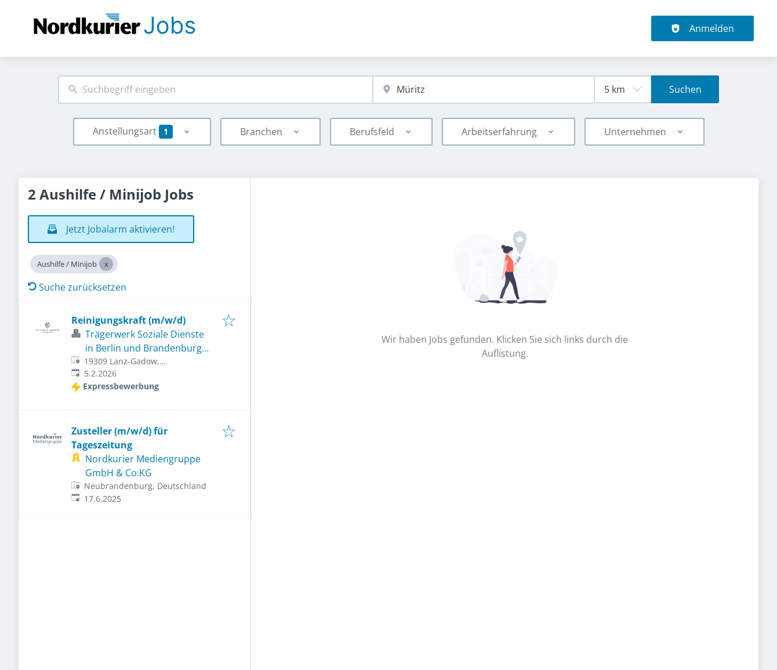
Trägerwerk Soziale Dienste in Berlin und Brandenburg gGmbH (144, 348)
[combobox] (215, 89)
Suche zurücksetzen (77, 287)
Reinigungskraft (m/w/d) (128, 320)
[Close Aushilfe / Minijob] (106, 264)
